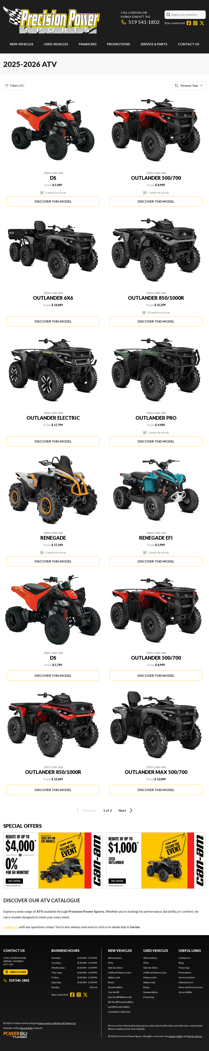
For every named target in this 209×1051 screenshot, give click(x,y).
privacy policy (176, 1036)
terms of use (195, 1036)
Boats (111, 982)
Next (126, 810)
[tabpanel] (74, 972)
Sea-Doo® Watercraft (119, 997)
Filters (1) (14, 85)
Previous (85, 810)
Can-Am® (113, 992)
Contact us (10, 927)
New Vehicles (21, 44)
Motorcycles (150, 977)
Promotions (118, 44)
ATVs (110, 962)
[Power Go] (39, 1034)
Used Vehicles (56, 44)
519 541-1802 (140, 22)
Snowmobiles (115, 987)
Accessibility (185, 992)
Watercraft (114, 977)
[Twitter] (201, 23)
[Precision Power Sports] (51, 19)
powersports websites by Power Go (57, 1023)
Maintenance (186, 982)
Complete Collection (119, 1011)
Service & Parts (154, 44)
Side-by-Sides (115, 967)
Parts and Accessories (191, 987)
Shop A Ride (26, 1028)
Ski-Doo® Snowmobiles (120, 1001)
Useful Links (190, 950)
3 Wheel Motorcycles (119, 972)
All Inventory (115, 957)
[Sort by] (189, 85)
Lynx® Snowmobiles (119, 1006)
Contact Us (188, 44)
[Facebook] (188, 23)
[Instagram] (195, 23)
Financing (88, 44)
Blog (181, 962)
